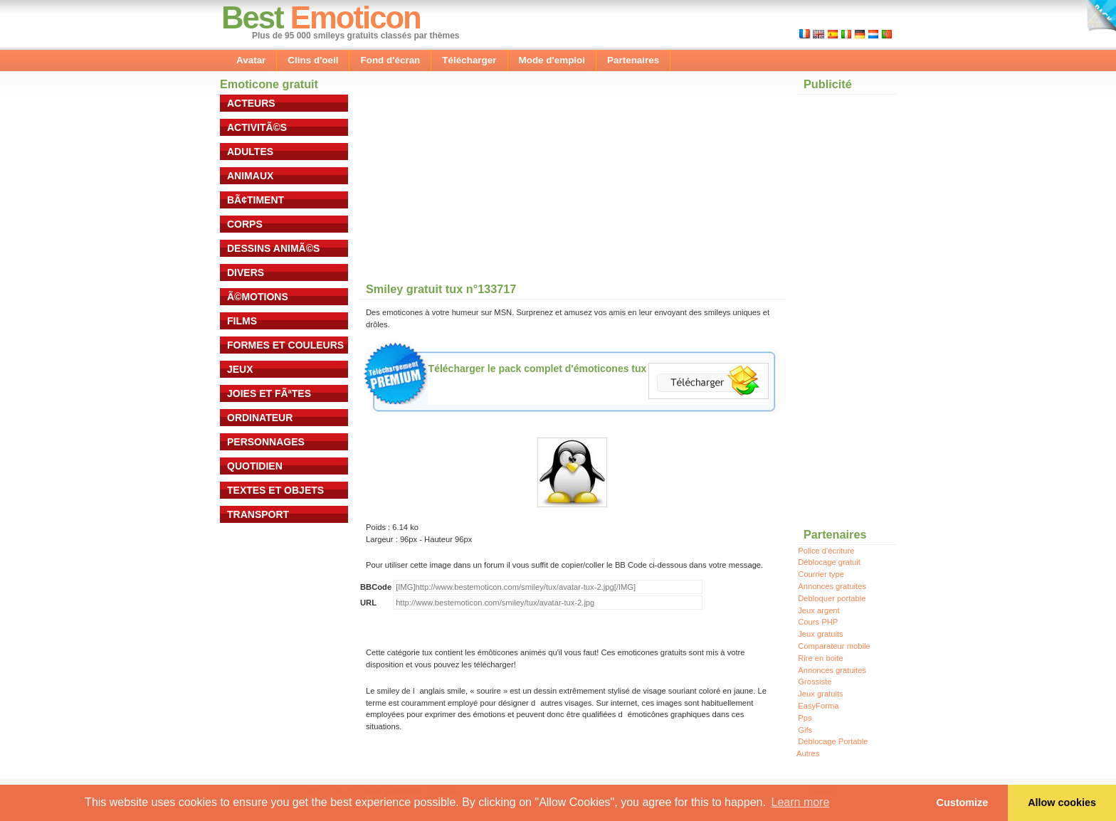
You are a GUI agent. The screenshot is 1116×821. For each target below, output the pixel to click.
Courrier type (821, 574)
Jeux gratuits (820, 634)
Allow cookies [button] (1062, 802)
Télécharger (469, 60)
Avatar (250, 60)
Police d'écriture (826, 550)
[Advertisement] (465, 184)
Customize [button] (963, 802)
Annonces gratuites (832, 586)
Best (252, 17)
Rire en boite (820, 658)
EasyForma (818, 705)
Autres (807, 753)
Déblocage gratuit (829, 562)
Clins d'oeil (313, 60)
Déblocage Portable (833, 741)
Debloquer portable (831, 598)
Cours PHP (818, 622)
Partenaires (633, 60)
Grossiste (814, 681)
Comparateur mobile (834, 646)
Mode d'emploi (552, 60)
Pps (804, 718)
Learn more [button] (801, 802)
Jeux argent (818, 610)
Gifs (805, 730)
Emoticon (355, 17)
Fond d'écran (390, 60)
